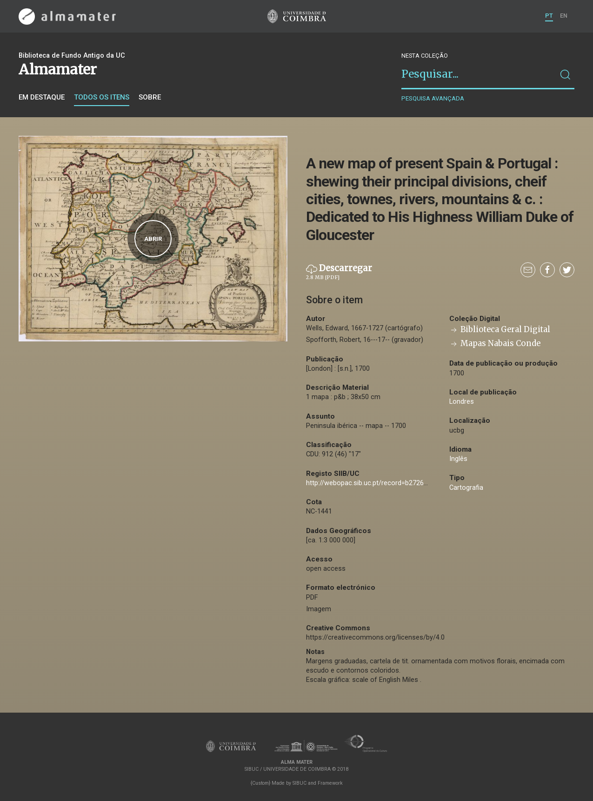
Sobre (150, 97)
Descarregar (339, 272)
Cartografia (466, 488)
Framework (330, 783)
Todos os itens (101, 97)
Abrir (153, 238)
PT (549, 15)
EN (563, 15)
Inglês (458, 459)
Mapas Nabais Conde (494, 343)
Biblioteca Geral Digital (499, 329)
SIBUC (299, 783)
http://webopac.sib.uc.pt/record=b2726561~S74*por (385, 483)
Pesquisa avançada (432, 98)
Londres (461, 402)
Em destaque (42, 97)
